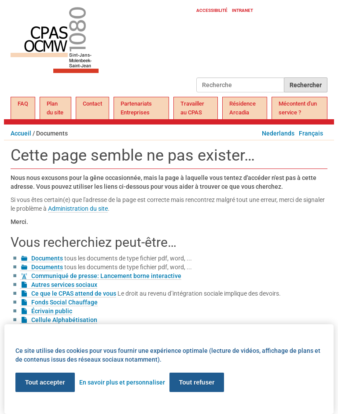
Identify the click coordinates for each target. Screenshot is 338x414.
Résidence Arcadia (242, 108)
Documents (47, 258)
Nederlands (278, 133)
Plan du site (55, 108)
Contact (92, 103)
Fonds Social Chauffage (64, 302)
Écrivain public (51, 311)
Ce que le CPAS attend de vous (73, 293)
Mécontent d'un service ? (298, 108)
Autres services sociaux (64, 284)
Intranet (242, 10)
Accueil (21, 133)
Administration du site (78, 208)
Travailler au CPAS (192, 108)
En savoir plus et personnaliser (122, 382)
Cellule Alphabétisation (64, 319)
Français (311, 133)
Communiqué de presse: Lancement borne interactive (106, 275)
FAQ (23, 103)
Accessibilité (212, 10)
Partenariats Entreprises (136, 108)
